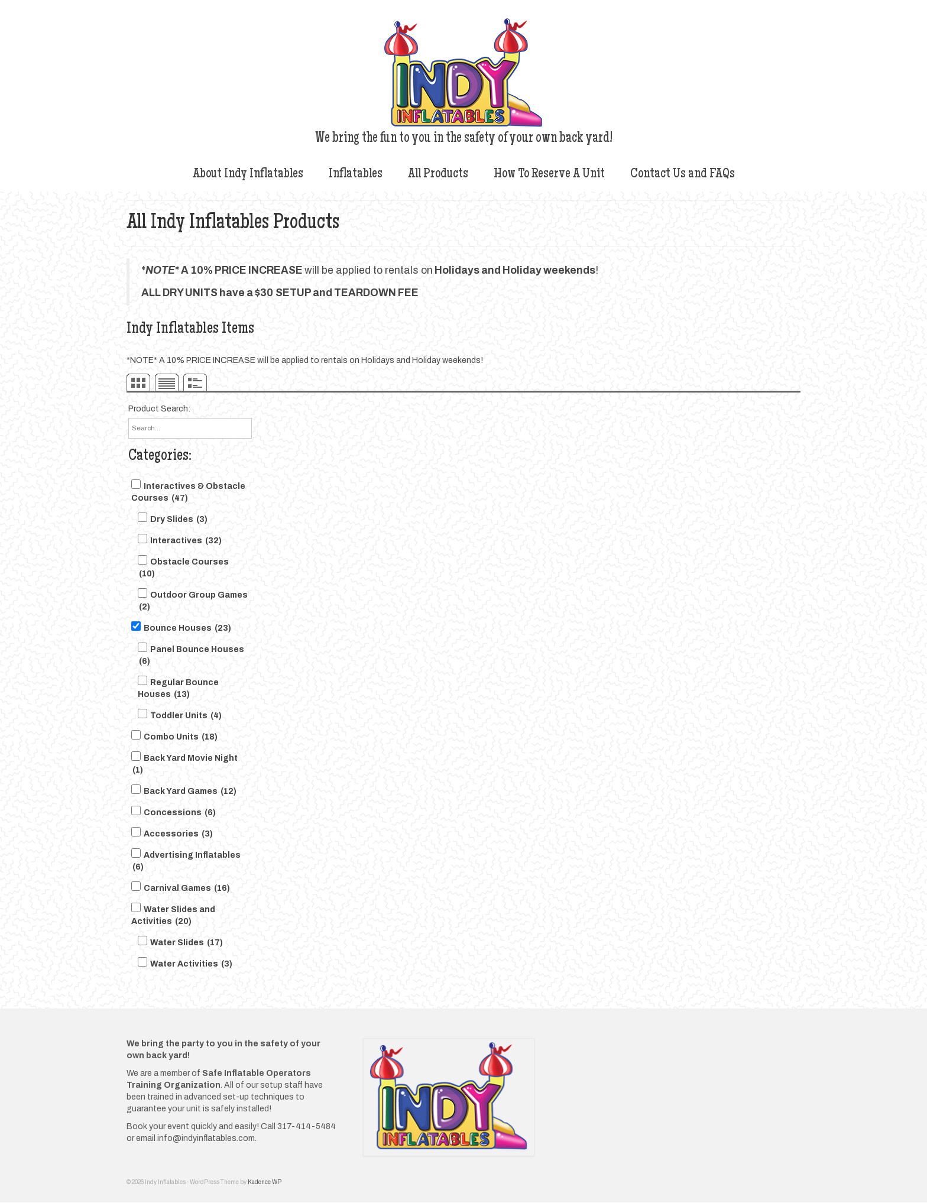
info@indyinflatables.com (206, 1138)
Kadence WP (264, 1182)
